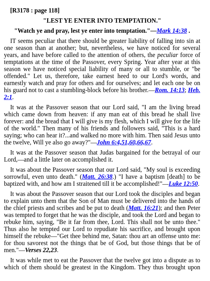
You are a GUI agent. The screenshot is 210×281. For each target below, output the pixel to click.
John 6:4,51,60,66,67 (124, 142)
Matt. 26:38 (97, 176)
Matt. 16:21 (143, 208)
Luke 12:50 (183, 183)
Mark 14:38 (172, 30)
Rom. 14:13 (170, 90)
